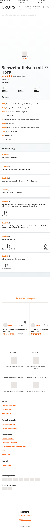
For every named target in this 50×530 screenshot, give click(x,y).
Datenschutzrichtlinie (10, 443)
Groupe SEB (21, 515)
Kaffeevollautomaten (9, 428)
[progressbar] (24, 54)
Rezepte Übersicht (14, 15)
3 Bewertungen (21, 76)
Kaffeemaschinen (8, 424)
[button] (28, 7)
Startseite (5, 15)
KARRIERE (29, 515)
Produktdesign (7, 409)
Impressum (6, 454)
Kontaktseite (6, 465)
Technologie (6, 413)
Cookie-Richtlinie (8, 439)
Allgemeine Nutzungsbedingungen (14, 446)
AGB (3, 450)
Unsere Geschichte (9, 405)
